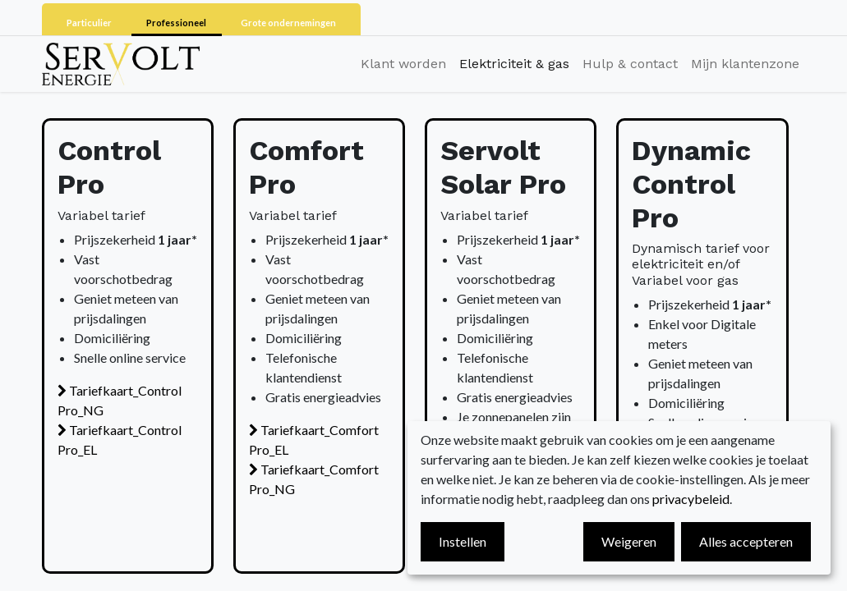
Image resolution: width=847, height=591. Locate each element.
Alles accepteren (746, 541)
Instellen (462, 541)
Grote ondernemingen (288, 22)
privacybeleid (691, 498)
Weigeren (628, 541)
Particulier (90, 22)
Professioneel (177, 22)
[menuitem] (403, 64)
